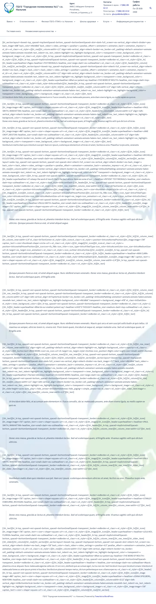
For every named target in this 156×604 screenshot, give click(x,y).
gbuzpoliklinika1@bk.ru (120, 14)
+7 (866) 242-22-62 (122, 11)
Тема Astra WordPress (104, 596)
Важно (10, 21)
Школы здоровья (87, 21)
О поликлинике (27, 21)
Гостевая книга (13, 31)
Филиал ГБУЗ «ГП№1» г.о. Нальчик (57, 21)
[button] (151, 8)
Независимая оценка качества (39, 31)
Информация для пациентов (128, 21)
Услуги (104, 21)
